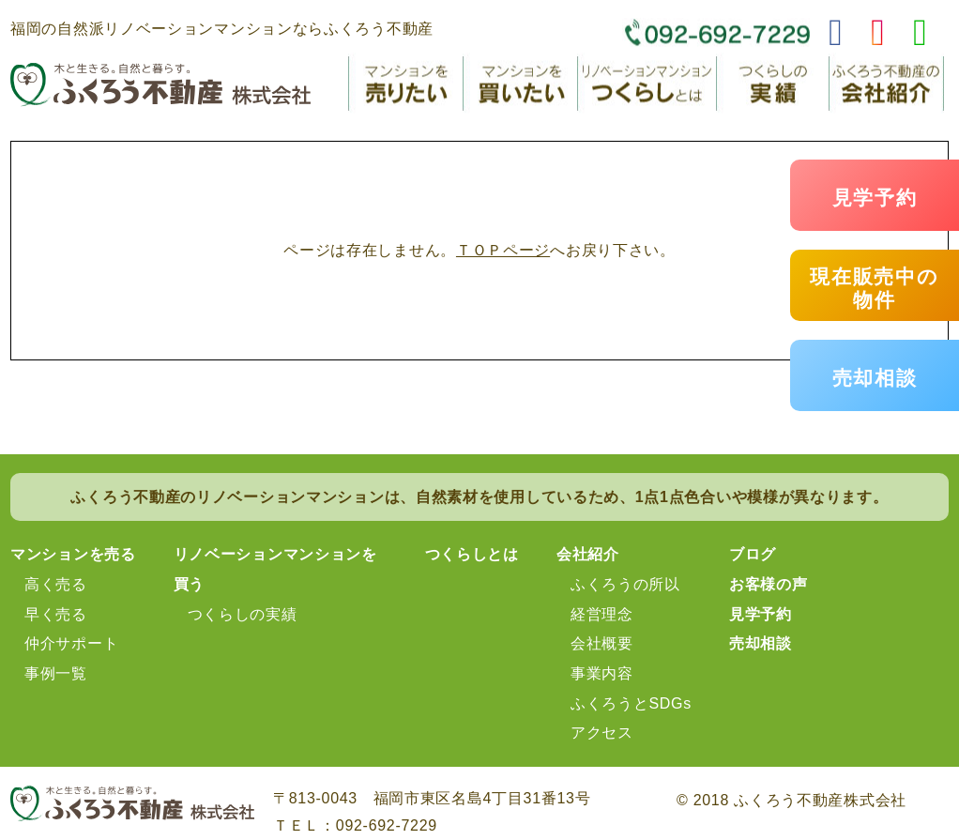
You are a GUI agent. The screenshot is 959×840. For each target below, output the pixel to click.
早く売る (55, 614)
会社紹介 (587, 554)
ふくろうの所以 (625, 584)
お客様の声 (768, 584)
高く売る (55, 584)
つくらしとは (472, 554)
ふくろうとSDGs (631, 703)
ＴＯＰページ (503, 250)
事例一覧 (55, 673)
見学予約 (875, 197)
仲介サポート (71, 643)
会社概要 (602, 643)
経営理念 (602, 614)
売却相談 (875, 378)
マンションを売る (73, 554)
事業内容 (602, 673)
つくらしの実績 (242, 614)
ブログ (752, 554)
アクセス (602, 733)
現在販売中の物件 (874, 288)
